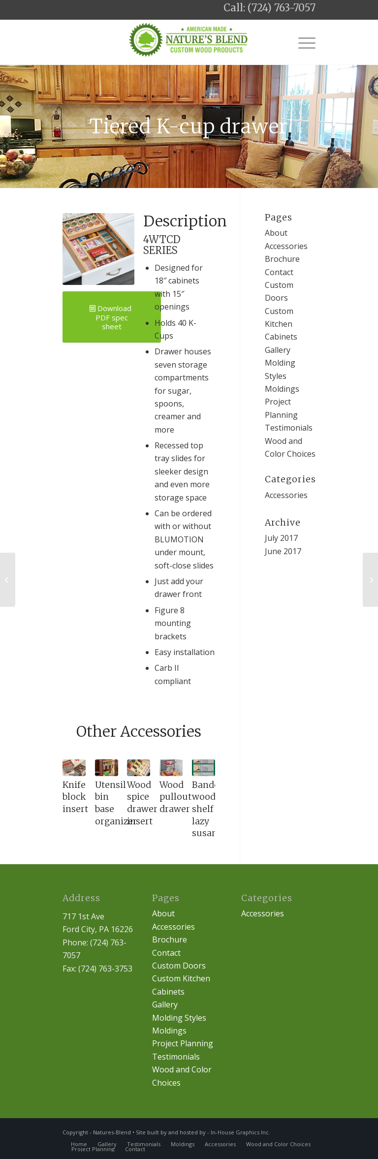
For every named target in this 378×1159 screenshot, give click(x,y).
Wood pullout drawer (175, 797)
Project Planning (182, 1043)
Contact (279, 272)
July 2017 (281, 538)
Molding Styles (179, 1017)
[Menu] (301, 42)
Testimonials (289, 427)
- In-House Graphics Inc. (238, 1132)
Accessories (286, 246)
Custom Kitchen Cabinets (281, 324)
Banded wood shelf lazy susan (208, 809)
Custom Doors (179, 965)
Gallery (277, 350)
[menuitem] (79, 1144)
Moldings (282, 388)
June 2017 (283, 551)
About (276, 232)
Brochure (282, 258)
